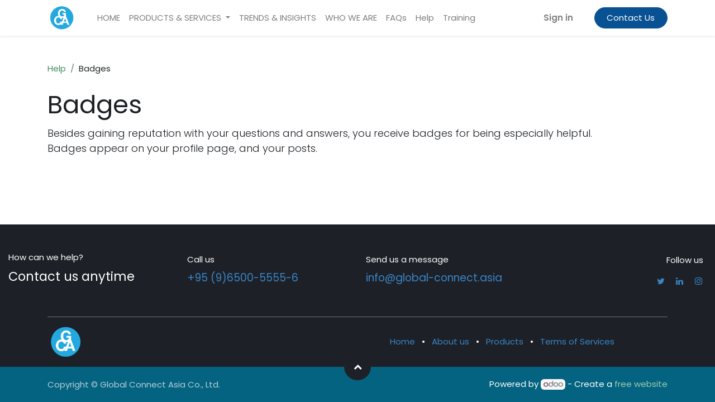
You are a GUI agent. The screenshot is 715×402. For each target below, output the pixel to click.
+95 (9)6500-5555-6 (242, 277)
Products (504, 341)
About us (450, 341)
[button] (357, 366)
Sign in (558, 17)
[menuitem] (109, 18)
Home (402, 341)
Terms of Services (577, 341)
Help (56, 68)
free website (641, 384)
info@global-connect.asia (434, 277)
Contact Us (631, 17)
